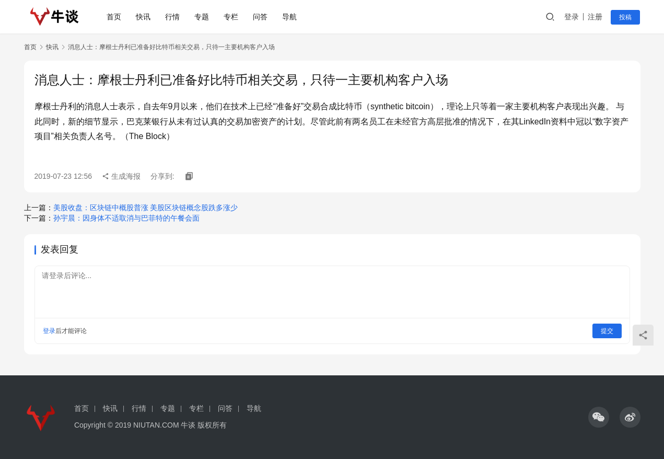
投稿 (626, 17)
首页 (114, 17)
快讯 (143, 17)
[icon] (598, 417)
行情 (173, 17)
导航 (290, 17)
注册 (595, 17)
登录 (572, 17)
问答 (260, 17)
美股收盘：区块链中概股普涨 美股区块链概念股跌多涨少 (145, 207)
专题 (202, 17)
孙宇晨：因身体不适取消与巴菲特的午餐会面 (126, 218)
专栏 (231, 17)
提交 (607, 331)
